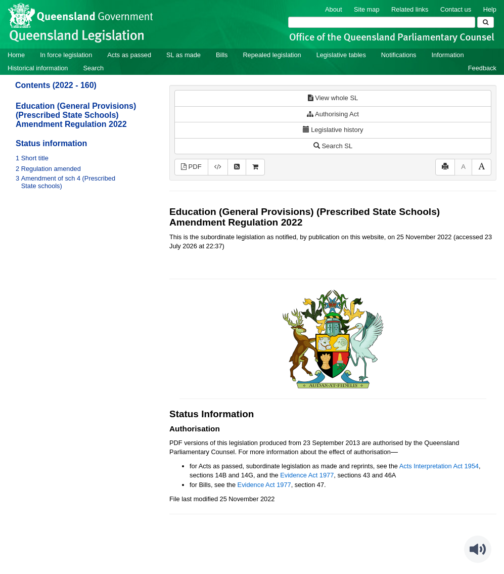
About (333, 9)
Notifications (399, 55)
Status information (51, 143)
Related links (409, 9)
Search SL (332, 146)
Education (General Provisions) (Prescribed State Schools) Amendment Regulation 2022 (76, 115)
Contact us (455, 9)
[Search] (381, 22)
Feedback (482, 68)
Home (16, 55)
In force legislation (66, 55)
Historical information (38, 68)
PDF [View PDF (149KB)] (191, 166)
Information (448, 55)
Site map (367, 9)
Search (93, 68)
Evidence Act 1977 (307, 475)
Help (489, 9)
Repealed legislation (272, 55)
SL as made (183, 55)
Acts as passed (129, 55)
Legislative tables (341, 55)
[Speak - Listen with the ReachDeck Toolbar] (477, 549)
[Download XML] (218, 167)
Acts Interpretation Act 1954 (439, 466)
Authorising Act (333, 114)
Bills (221, 55)
